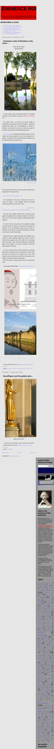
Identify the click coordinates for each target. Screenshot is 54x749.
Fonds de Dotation (48, 639)
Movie (39, 672)
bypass (45, 603)
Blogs (44, 597)
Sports (51, 719)
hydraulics (40, 655)
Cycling (39, 625)
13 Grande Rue (44, 582)
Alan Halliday (7, 134)
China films (40, 613)
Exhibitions (41, 635)
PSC (48, 698)
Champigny (40, 610)
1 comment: (5, 366)
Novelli (42, 679)
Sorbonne (40, 719)
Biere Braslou (43, 596)
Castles (41, 607)
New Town (49, 675)
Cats (46, 607)
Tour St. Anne (30, 368)
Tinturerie (51, 726)
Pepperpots (40, 686)
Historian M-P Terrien (9, 31)
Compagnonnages (48, 619)
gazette (49, 647)
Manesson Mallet (47, 666)
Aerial (50, 588)
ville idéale (49, 738)
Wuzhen (46, 740)
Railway (44, 699)
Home (19, 452)
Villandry (51, 736)
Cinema (47, 616)
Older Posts (33, 452)
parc (39, 683)
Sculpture (50, 716)
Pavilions (40, 684)
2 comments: (5, 447)
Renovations (43, 703)
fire (40, 638)
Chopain (40, 615)
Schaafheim (41, 716)
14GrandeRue (41, 584)
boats (50, 597)
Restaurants (47, 705)
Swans (39, 723)
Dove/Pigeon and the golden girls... (18, 376)
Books (39, 600)
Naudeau (49, 674)
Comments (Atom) (14, 456)
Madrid (44, 665)
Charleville (40, 612)
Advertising (43, 588)
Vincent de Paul (42, 739)
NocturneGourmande (43, 678)
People (47, 684)
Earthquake (49, 629)
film (52, 637)
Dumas (42, 629)
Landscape (41, 661)
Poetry (39, 694)
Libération (43, 662)
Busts (39, 603)
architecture (9, 368)
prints (39, 697)
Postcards (48, 695)
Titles (41, 727)
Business (49, 602)
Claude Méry (48, 618)
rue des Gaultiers (47, 713)
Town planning (43, 731)
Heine (51, 650)
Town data (49, 729)
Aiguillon (40, 590)
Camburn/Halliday (44, 605)
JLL (51, 655)
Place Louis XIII (42, 692)
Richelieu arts (49, 708)
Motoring (48, 671)
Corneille (40, 622)
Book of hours (47, 599)
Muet (46, 672)
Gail (41, 646)
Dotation (20, 368)
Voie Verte (50, 739)
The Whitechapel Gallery (10, 33)
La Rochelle (47, 659)
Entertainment (41, 634)
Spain (47, 719)
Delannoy (48, 625)
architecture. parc (48, 592)
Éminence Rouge (24, 8)
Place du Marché (44, 691)
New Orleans (41, 675)
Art (41, 594)
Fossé (51, 643)
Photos (11, 449)
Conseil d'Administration (44, 620)
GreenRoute (40, 649)
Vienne (46, 736)
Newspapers (41, 677)
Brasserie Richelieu (48, 600)
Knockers (47, 656)
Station (49, 720)
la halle (47, 658)
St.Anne (24, 368)
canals (51, 605)
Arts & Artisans (49, 594)
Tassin (44, 723)
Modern (41, 671)
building (40, 602)
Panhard (49, 681)
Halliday (40, 650)
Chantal (49, 610)
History (45, 652)
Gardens (40, 647)
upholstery (40, 736)
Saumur (49, 715)
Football (46, 643)
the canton (40, 725)
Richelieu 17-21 (41, 707)
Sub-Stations (48, 722)
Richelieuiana (43, 712)
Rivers (39, 713)
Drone (46, 628)
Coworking (48, 623)
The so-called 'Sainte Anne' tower (13, 27)
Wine (41, 740)
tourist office (41, 729)
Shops (43, 718)
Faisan (39, 637)
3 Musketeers (50, 586)
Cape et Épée (43, 606)
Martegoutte (40, 669)
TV (50, 732)
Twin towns (41, 733)
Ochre (49, 679)
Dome (48, 626)
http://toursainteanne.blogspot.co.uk (12, 195)
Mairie (39, 666)
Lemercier (50, 661)
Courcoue (49, 622)
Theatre (45, 726)
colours (40, 619)
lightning (49, 662)
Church (40, 616)
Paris (8, 449)
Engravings (41, 632)
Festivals (45, 637)
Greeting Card (48, 649)
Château (47, 612)
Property (44, 697)
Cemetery (51, 607)
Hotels (48, 654)
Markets (48, 668)
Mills (46, 669)
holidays (40, 654)
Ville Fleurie (42, 738)
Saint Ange (41, 715)
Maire (49, 665)
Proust (43, 698)
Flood (50, 638)
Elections (48, 630)
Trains (46, 732)
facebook (49, 635)
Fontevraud (42, 641)
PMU (50, 692)
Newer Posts (5, 452)
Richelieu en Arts (44, 710)
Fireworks (45, 638)
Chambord (41, 609)
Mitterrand (51, 669)
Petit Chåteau (49, 686)
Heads (46, 650)
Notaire (51, 678)
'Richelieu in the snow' (31, 182)
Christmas (15, 368)
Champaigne (49, 609)
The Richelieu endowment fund (12, 25)
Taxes (50, 723)
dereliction (40, 626)
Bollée (39, 599)
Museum (51, 672)
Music (42, 674)
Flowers (40, 639)
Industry (46, 655)
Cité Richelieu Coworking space (12, 32)
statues (40, 722)
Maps (39, 668)
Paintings (41, 681)
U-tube (49, 735)
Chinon (48, 614)
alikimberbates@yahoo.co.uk (27, 266)
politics (45, 694)
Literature (40, 664)
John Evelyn (40, 656)
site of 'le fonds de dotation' (11, 28)
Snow (50, 717)
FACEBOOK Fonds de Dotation (12, 29)
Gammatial (48, 646)
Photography (43, 688)
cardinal (51, 606)
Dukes (51, 628)
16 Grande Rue (46, 585)
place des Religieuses (46, 689)
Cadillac (51, 603)
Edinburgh (40, 630)
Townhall (40, 732)
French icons (43, 644)
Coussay (40, 623)
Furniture (51, 644)
